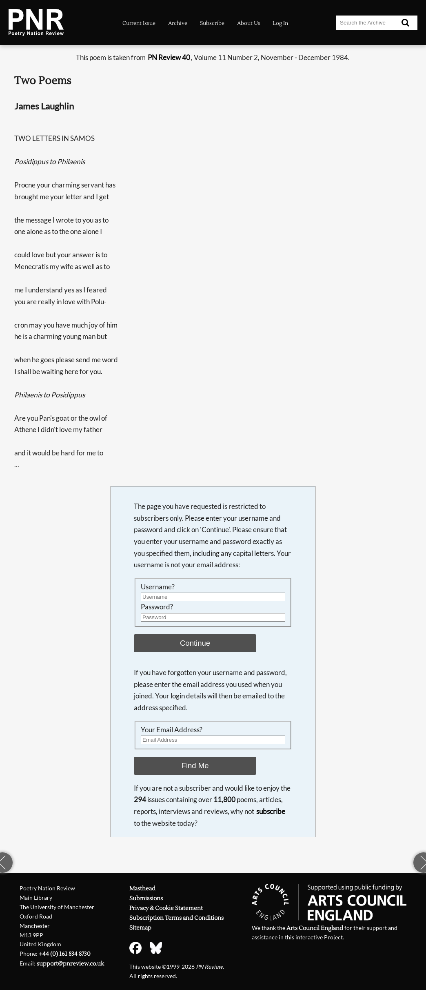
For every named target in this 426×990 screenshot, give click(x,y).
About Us (248, 23)
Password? (157, 606)
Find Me (195, 765)
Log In (280, 23)
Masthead (142, 888)
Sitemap (140, 928)
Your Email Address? (171, 729)
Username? (158, 586)
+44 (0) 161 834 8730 (65, 954)
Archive (177, 23)
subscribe (270, 811)
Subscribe (212, 23)
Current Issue (138, 23)
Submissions (146, 898)
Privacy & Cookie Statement (166, 908)
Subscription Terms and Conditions (176, 918)
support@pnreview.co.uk (70, 964)
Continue (195, 643)
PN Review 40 (169, 57)
